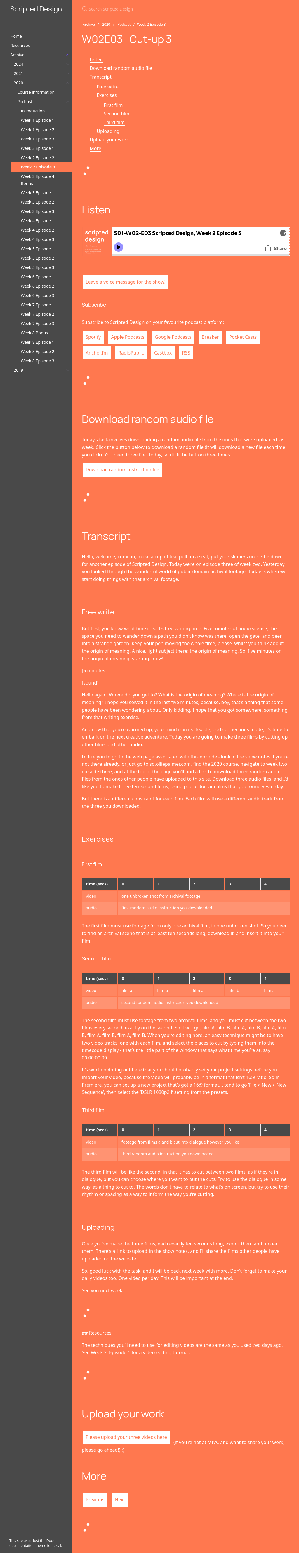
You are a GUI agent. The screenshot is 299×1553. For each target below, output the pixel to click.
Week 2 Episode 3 (38, 167)
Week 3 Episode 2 (37, 202)
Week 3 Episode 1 (37, 192)
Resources (20, 45)
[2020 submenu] (67, 83)
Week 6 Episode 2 (37, 286)
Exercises (107, 95)
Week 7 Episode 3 (37, 323)
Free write (108, 87)
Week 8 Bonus (34, 333)
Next (120, 1499)
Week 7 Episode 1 (37, 305)
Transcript (101, 77)
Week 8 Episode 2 (37, 351)
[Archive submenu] (67, 55)
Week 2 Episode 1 (37, 148)
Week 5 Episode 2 (37, 258)
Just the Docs (43, 1540)
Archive (17, 55)
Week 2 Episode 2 (37, 157)
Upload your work (109, 139)
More (95, 148)
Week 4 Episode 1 (37, 220)
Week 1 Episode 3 (37, 139)
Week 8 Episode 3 (37, 361)
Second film (116, 113)
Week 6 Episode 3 (37, 295)
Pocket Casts (243, 337)
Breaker (210, 337)
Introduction (33, 111)
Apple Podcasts (127, 337)
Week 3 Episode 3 (37, 211)
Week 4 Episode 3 (37, 239)
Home (16, 36)
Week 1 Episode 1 (37, 120)
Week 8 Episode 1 (37, 342)
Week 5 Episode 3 (37, 267)
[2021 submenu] (67, 73)
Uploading (108, 131)
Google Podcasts (173, 337)
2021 (18, 73)
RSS (186, 353)
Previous (95, 1499)
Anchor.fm (97, 353)
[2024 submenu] (67, 64)
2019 (18, 370)
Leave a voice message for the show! (126, 282)
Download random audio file (121, 68)
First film (113, 105)
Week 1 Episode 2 (37, 129)
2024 (18, 64)
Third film (114, 122)
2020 (18, 83)
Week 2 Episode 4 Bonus (37, 179)
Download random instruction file (122, 469)
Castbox (163, 353)
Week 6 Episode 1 (37, 276)
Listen (96, 59)
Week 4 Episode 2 (37, 230)
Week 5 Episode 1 (37, 248)
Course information (36, 92)
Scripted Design (36, 8)
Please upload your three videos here (126, 1437)
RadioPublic (131, 353)
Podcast (24, 101)
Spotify (93, 337)
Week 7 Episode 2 (37, 314)
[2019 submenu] (67, 370)
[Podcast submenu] (67, 101)
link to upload (132, 1251)
